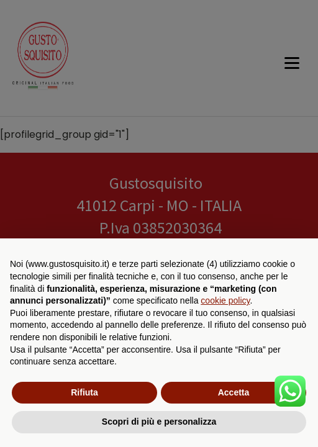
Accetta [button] (234, 392)
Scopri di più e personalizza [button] (159, 422)
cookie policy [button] (225, 300)
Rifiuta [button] (84, 392)
